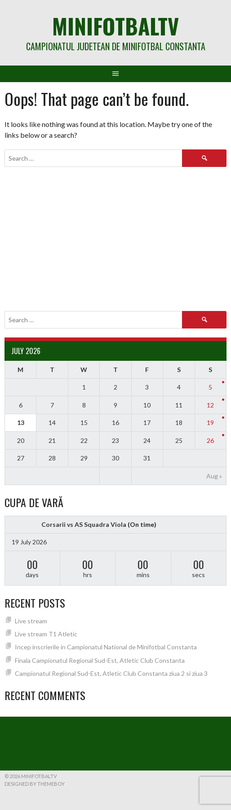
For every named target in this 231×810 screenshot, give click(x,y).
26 (210, 440)
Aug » (214, 476)
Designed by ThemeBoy (34, 784)
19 (210, 422)
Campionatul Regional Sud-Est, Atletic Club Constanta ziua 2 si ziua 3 (111, 673)
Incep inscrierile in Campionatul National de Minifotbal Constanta (106, 647)
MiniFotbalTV (115, 26)
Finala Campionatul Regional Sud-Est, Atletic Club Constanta (100, 660)
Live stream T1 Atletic (46, 634)
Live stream (31, 621)
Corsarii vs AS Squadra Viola (83, 524)
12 (210, 405)
